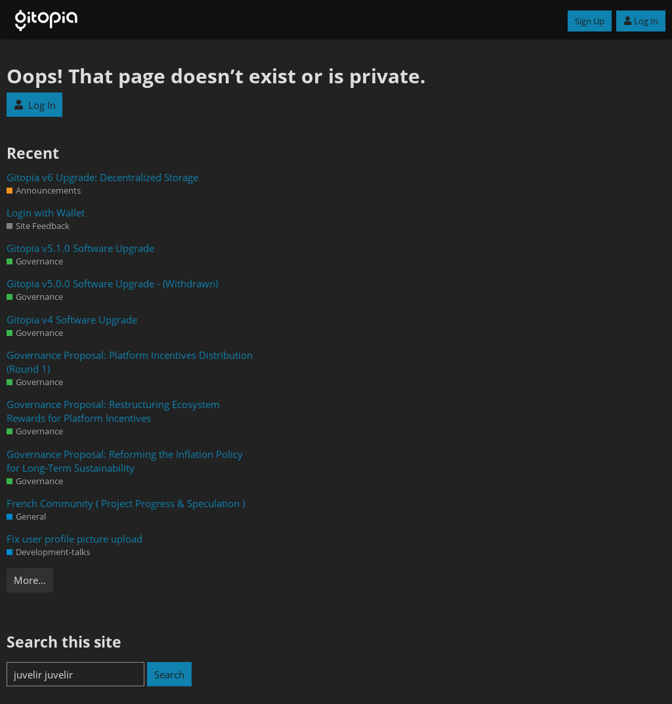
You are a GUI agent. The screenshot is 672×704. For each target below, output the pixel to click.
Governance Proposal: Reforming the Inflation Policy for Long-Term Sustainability (125, 460)
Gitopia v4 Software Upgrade (72, 319)
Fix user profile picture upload (74, 538)
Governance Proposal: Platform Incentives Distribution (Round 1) (130, 361)
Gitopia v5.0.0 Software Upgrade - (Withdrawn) (112, 283)
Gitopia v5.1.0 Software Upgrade (80, 248)
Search (169, 674)
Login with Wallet (46, 212)
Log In (640, 21)
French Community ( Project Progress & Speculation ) (126, 503)
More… (30, 580)
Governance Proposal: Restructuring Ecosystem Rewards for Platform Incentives (113, 411)
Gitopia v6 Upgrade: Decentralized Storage (102, 177)
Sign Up (589, 21)
